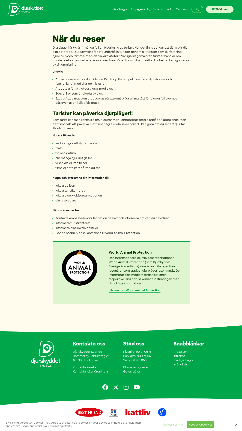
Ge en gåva (131, 371)
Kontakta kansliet (85, 367)
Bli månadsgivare (135, 367)
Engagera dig (140, 9)
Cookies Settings (173, 425)
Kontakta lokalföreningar (90, 371)
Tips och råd (162, 9)
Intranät (179, 356)
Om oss (181, 9)
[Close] (236, 425)
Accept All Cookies (201, 425)
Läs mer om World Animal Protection (134, 290)
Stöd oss (220, 9)
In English (180, 364)
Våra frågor (120, 9)
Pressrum (180, 352)
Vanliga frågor (184, 360)
